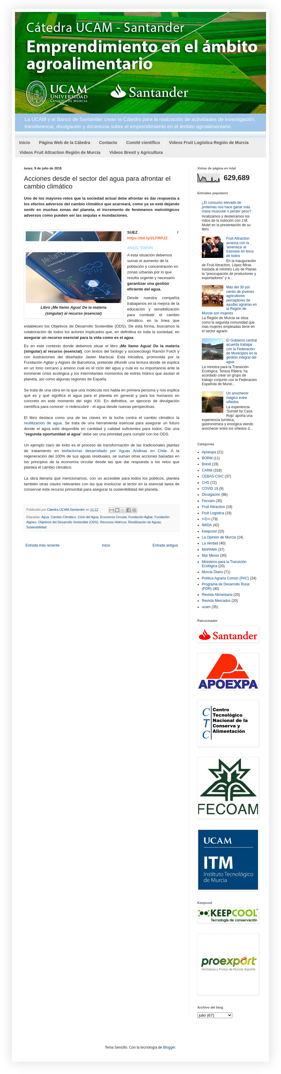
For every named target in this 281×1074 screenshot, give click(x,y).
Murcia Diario (212, 572)
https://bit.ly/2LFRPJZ (147, 238)
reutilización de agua (43, 423)
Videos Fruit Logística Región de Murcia (209, 142)
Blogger (169, 1047)
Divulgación (211, 494)
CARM (207, 470)
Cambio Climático (63, 517)
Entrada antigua (165, 545)
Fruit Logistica (213, 513)
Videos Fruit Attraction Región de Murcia (59, 152)
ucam (206, 607)
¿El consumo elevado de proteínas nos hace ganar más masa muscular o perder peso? (226, 207)
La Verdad (210, 543)
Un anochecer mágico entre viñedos (237, 397)
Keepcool (209, 531)
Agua (45, 517)
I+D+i (206, 519)
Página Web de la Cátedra (64, 142)
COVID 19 (210, 488)
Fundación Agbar (141, 517)
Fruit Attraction (213, 507)
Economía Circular (113, 517)
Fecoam (208, 501)
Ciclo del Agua (88, 517)
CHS (205, 483)
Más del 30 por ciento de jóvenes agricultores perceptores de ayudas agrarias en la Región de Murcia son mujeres (229, 300)
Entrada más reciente (42, 545)
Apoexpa (209, 452)
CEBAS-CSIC (213, 476)
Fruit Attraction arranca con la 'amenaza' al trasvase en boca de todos (239, 247)
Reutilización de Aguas (144, 522)
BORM (207, 458)
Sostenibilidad (36, 527)
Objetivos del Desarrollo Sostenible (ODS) (68, 522)
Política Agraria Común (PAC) (225, 578)
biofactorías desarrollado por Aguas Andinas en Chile (114, 451)
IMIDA (207, 525)
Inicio (24, 142)
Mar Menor (210, 555)
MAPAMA (209, 549)
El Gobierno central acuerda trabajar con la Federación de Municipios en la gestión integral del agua (241, 351)
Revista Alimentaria (217, 595)
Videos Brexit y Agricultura (136, 152)
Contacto (108, 142)
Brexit (206, 464)
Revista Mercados (216, 601)
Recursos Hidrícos (113, 522)
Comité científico (143, 142)
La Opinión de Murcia (219, 537)
